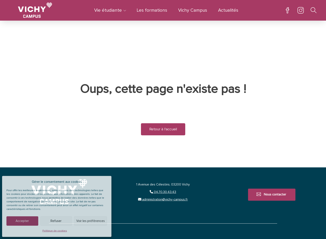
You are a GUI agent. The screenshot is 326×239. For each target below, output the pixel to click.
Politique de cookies (54, 231)
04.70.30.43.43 (163, 192)
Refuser (56, 221)
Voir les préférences (90, 221)
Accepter (22, 221)
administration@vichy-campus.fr (163, 199)
